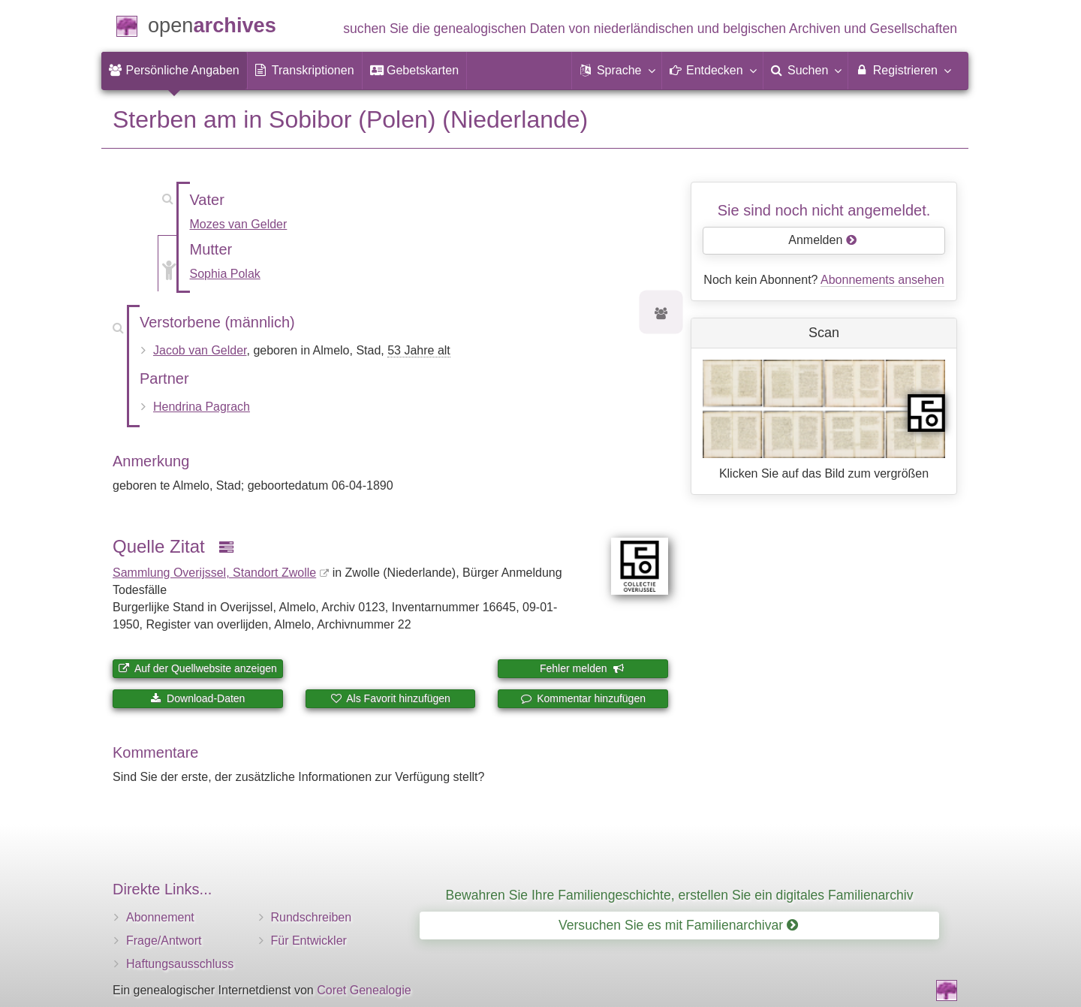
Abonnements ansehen (882, 279)
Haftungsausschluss (179, 963)
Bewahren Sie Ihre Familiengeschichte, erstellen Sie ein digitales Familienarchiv (680, 895)
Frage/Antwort (163, 940)
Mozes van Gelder (239, 224)
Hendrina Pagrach (201, 406)
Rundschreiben (311, 917)
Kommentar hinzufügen (583, 698)
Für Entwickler (309, 940)
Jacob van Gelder (200, 350)
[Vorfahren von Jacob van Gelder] (661, 314)
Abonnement (160, 917)
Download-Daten (197, 698)
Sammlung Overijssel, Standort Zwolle (214, 572)
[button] (616, 70)
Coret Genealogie (364, 990)
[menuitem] (174, 70)
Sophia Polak (225, 273)
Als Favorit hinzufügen (390, 698)
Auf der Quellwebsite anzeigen (198, 668)
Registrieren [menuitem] (903, 69)
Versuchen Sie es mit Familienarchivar (678, 925)
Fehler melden (582, 668)
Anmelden (822, 240)
